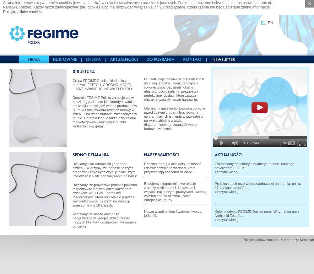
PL (263, 23)
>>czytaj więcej (226, 172)
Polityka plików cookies (22, 12)
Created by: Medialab (297, 240)
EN (270, 23)
